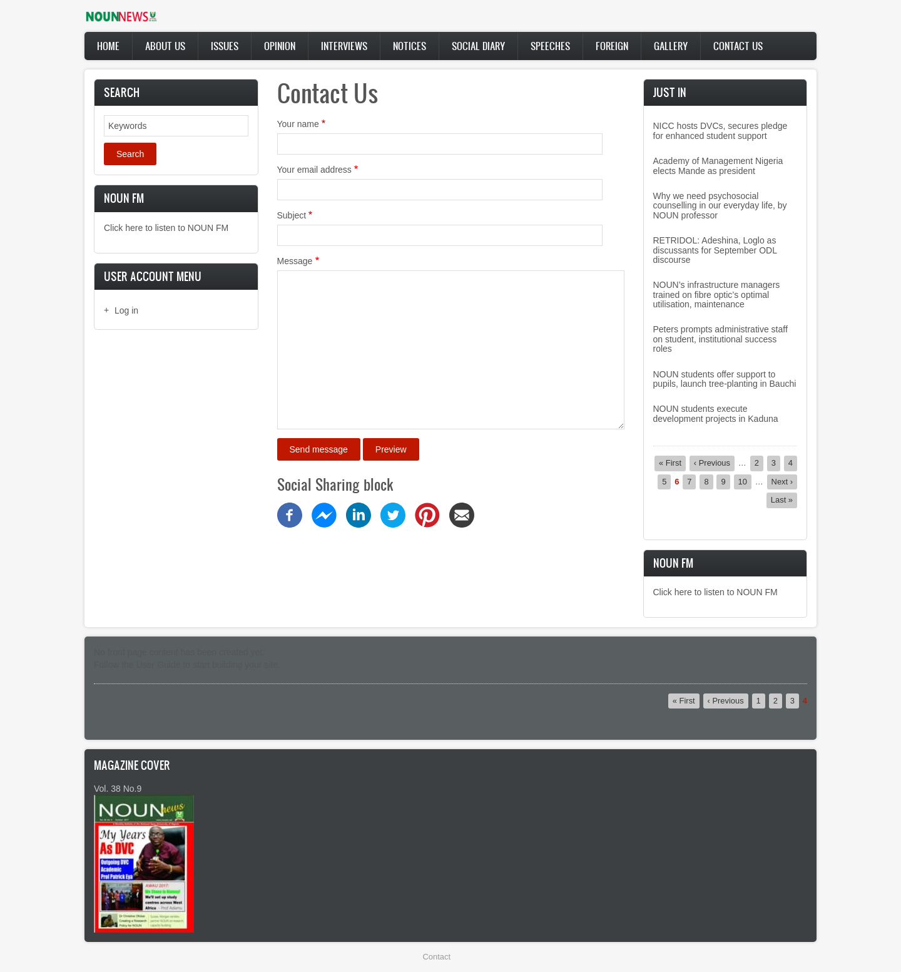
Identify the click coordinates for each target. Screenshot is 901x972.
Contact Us (738, 46)
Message (295, 261)
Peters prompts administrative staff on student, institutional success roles (720, 339)
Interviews (344, 46)
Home (108, 46)
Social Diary (478, 46)
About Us (165, 46)
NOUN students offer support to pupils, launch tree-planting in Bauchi (725, 379)
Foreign (612, 46)
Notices (409, 46)
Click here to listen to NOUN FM (166, 228)
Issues (224, 46)
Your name (298, 124)
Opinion (279, 46)
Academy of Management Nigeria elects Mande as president (718, 165)
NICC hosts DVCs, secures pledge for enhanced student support (720, 130)
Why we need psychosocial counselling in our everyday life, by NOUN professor (720, 205)
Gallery (671, 46)
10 (744, 481)
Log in (126, 310)
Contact (436, 956)
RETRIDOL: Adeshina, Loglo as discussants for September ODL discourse (715, 250)
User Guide (158, 665)
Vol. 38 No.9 (117, 789)
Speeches (550, 46)
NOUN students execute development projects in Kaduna (715, 413)
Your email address (314, 170)
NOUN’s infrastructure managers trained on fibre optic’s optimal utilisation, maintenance (716, 294)
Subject (292, 215)
